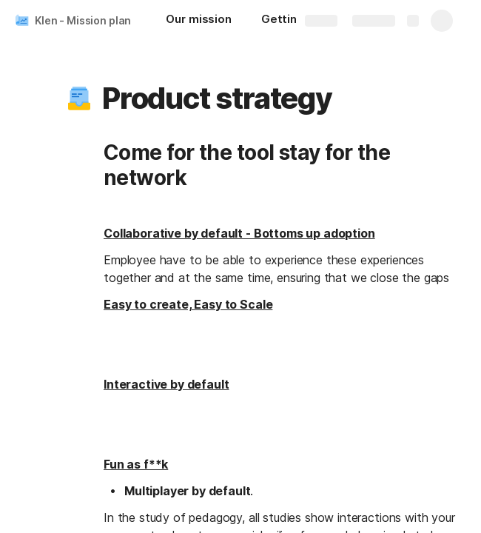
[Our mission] (198, 20)
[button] (79, 98)
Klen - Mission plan (83, 20)
